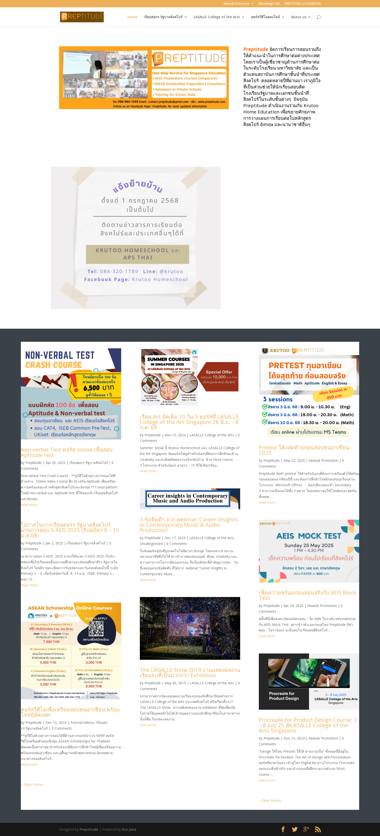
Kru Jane (129, 829)
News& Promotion (236, 4)
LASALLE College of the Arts (217, 17)
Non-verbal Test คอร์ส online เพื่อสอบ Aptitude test (66, 452)
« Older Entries (32, 784)
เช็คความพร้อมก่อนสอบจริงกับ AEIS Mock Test (307, 595)
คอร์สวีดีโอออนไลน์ (265, 17)
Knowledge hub (269, 4)
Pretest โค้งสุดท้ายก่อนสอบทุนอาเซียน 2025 (304, 450)
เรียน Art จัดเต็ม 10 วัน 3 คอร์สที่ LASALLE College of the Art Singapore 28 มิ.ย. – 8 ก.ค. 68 (189, 422)
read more (29, 504)
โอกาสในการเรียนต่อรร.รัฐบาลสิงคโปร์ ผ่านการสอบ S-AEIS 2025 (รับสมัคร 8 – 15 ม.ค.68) (70, 530)
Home (132, 17)
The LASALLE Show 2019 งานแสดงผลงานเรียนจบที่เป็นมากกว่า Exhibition (190, 672)
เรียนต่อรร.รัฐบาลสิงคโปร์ (163, 17)
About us (298, 17)
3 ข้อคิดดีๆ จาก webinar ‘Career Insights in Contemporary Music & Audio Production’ (189, 524)
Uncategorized (151, 543)
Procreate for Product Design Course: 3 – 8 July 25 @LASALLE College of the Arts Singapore (308, 725)
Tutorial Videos (82, 722)
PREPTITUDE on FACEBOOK (302, 4)
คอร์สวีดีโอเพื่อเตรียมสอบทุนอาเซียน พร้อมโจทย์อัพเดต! (70, 712)
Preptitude (33, 462)
